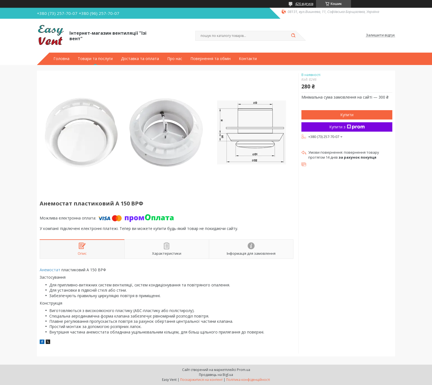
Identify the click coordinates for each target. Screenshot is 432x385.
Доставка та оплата (140, 59)
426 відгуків (304, 3)
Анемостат (50, 269)
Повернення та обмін (210, 59)
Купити (346, 114)
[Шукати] (293, 36)
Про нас (174, 59)
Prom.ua (243, 369)
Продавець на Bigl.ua (216, 374)
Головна (61, 59)
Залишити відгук (380, 35)
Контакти (248, 59)
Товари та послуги (95, 59)
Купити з (347, 126)
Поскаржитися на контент (201, 379)
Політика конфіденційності (248, 379)
